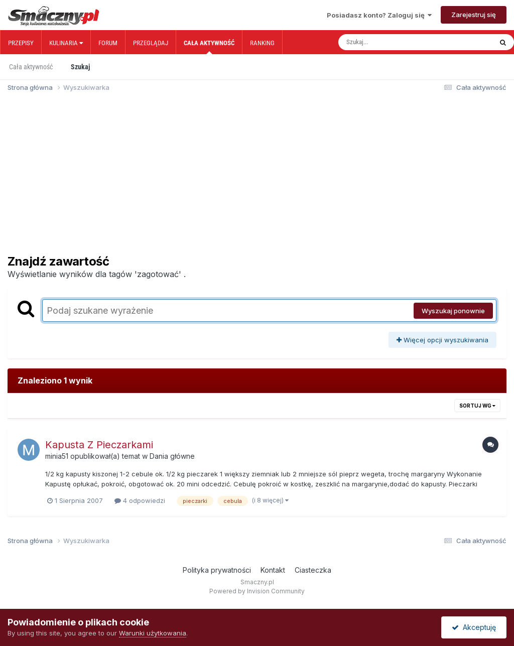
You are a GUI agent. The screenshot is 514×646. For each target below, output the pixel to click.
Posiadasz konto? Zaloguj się (379, 15)
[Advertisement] (257, 177)
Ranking (262, 43)
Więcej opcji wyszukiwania (442, 340)
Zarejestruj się (473, 15)
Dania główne (172, 456)
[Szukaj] (394, 42)
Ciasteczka (313, 570)
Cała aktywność (209, 46)
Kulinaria (66, 43)
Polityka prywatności (217, 570)
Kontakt (273, 570)
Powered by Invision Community (257, 591)
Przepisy (21, 43)
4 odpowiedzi (139, 500)
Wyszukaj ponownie (453, 311)
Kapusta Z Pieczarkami (99, 445)
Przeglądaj (150, 43)
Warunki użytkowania (152, 633)
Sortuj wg (477, 406)
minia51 (56, 456)
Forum (107, 43)
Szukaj (80, 67)
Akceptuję (474, 627)
